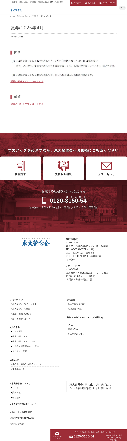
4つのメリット (18, 300)
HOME (12, 16)
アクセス (16, 387)
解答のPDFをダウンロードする (27, 104)
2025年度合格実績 (76, 304)
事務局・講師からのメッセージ (26, 364)
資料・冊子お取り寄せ (21, 412)
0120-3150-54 (107, 3)
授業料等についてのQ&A (23, 341)
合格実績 (71, 300)
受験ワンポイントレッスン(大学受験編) (85, 317)
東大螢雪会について (20, 384)
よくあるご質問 (19, 351)
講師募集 (16, 392)
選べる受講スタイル (21, 319)
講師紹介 (15, 360)
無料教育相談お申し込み (22, 418)
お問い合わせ (17, 424)
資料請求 (76, 3)
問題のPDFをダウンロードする (27, 81)
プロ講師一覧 (18, 369)
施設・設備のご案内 (21, 314)
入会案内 (15, 327)
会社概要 (16, 397)
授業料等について (20, 336)
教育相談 (90, 3)
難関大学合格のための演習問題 (27, 16)
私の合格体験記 (75, 309)
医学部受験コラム (76, 334)
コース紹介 (17, 331)
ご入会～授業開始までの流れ (25, 346)
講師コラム (73, 329)
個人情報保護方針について (23, 404)
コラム (70, 325)
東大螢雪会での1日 (21, 309)
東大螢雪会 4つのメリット (24, 304)
